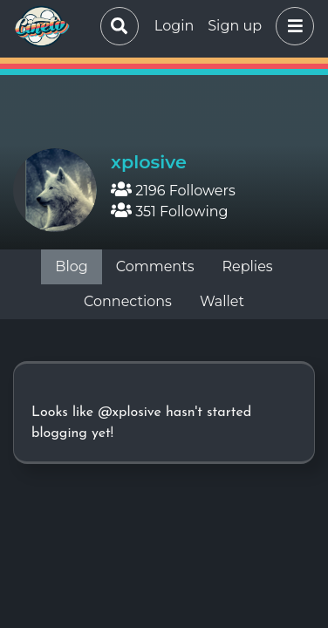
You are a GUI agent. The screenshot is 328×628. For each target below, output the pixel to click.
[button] (291, 26)
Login (174, 25)
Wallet (222, 301)
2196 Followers (173, 190)
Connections (128, 301)
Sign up (235, 25)
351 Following (170, 211)
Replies (247, 266)
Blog (71, 266)
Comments (155, 266)
